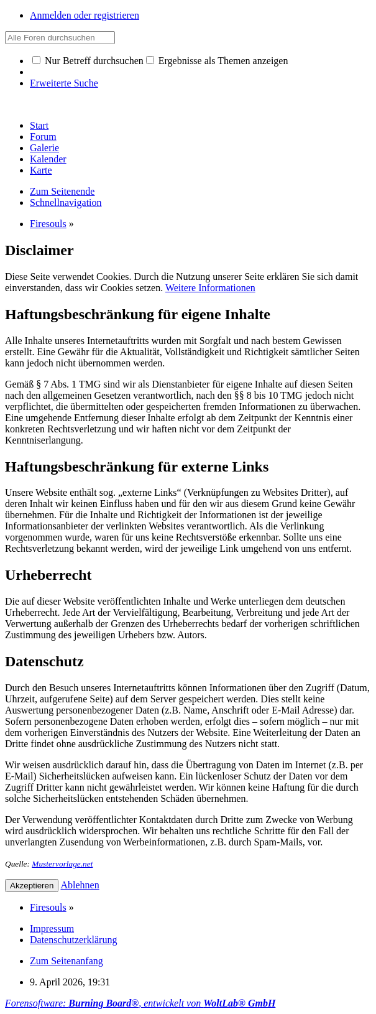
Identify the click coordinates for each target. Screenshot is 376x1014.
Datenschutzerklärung (73, 939)
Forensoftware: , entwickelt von (140, 1003)
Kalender (48, 159)
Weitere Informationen (210, 287)
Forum (43, 136)
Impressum (52, 928)
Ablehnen (80, 885)
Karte (41, 170)
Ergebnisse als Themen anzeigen (217, 60)
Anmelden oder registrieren (84, 15)
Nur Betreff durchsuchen (88, 60)
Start (39, 125)
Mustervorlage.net (62, 863)
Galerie (44, 147)
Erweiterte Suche (64, 83)
